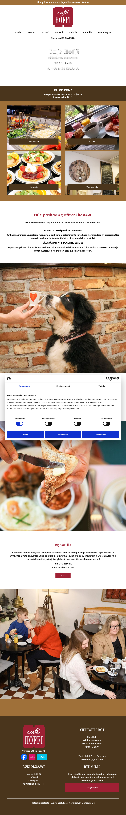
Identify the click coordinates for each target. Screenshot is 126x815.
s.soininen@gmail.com (63, 567)
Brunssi (45, 32)
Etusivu (18, 32)
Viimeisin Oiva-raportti (34, 751)
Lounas (31, 32)
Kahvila (73, 32)
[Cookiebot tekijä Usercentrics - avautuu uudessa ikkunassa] (108, 379)
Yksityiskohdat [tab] (63, 386)
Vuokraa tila (92, 187)
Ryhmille (87, 32)
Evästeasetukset (59, 803)
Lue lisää (63, 575)
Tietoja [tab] (102, 386)
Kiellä (25, 434)
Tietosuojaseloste (40, 803)
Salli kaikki (101, 434)
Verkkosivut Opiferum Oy (82, 803)
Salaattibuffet (33, 141)
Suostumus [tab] (24, 386)
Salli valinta (63, 434)
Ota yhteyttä (104, 32)
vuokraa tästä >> (80, 2)
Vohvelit (59, 32)
